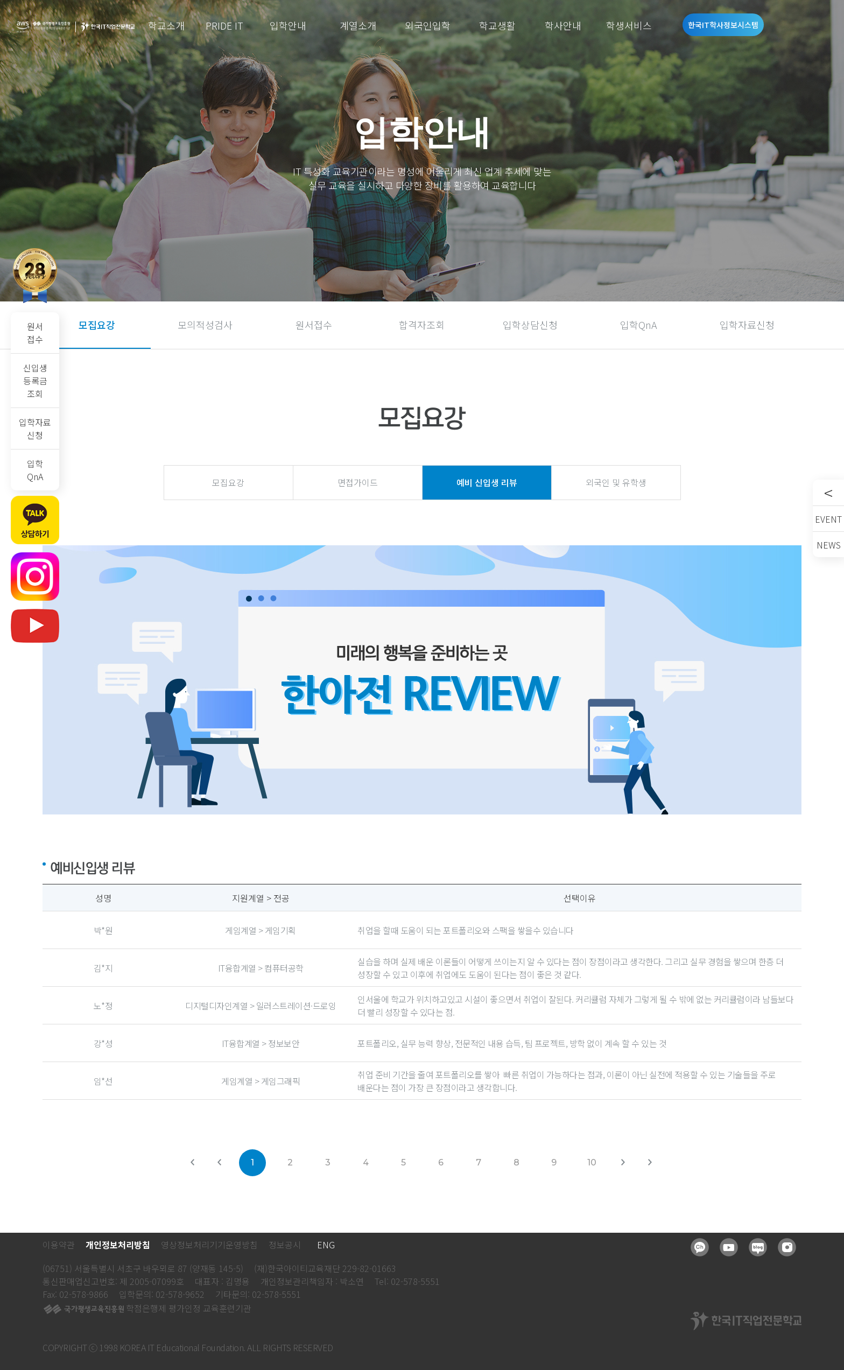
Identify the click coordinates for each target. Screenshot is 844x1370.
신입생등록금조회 (35, 380)
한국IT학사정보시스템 (723, 24)
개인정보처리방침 (118, 1244)
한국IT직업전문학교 (108, 27)
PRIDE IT (224, 25)
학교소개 (166, 25)
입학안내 (288, 25)
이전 (225, 1167)
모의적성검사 (205, 325)
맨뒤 (656, 1167)
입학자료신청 (35, 428)
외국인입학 (428, 25)
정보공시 (285, 1244)
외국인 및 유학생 (616, 482)
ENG (326, 1244)
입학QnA (35, 470)
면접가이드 (357, 482)
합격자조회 (422, 325)
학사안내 (563, 25)
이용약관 (59, 1244)
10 (591, 1162)
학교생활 (497, 25)
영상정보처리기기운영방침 (209, 1244)
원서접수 (35, 333)
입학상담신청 (530, 325)
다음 (629, 1167)
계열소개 (358, 25)
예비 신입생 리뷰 (486, 482)
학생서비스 (629, 25)
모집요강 (97, 325)
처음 (199, 1167)
